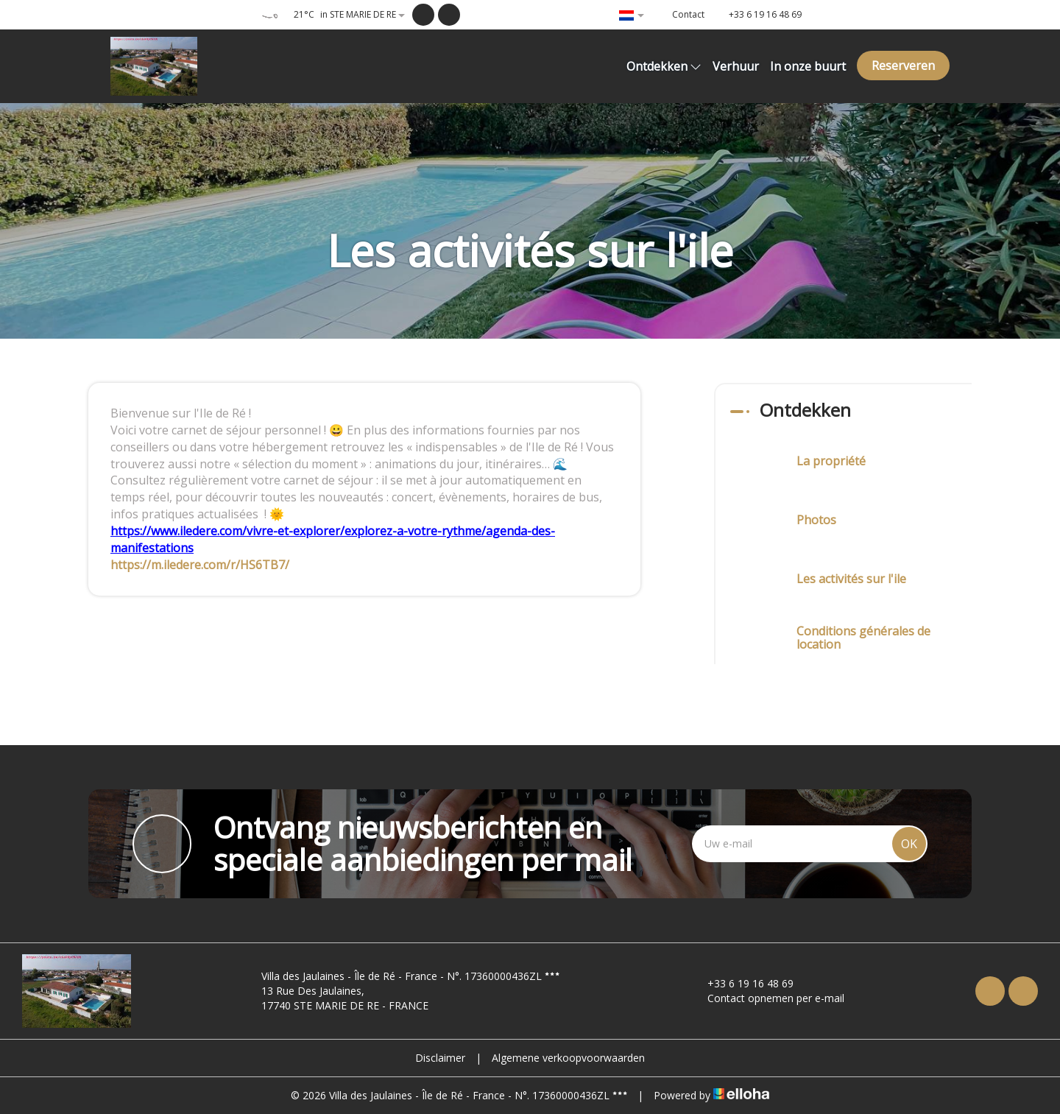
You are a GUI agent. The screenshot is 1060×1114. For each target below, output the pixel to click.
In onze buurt (808, 66)
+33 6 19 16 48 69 (742, 983)
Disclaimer (440, 1058)
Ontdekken (664, 66)
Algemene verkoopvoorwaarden (568, 1058)
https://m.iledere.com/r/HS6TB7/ (199, 565)
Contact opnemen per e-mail (767, 998)
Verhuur (736, 66)
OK (909, 844)
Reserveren (903, 65)
